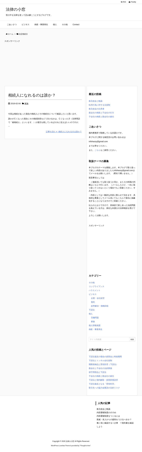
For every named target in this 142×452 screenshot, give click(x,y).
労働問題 (95, 317)
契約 (93, 302)
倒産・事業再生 (95, 329)
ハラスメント (94, 290)
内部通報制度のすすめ (106, 412)
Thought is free (85, 445)
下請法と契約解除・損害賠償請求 (103, 380)
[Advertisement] (71, 62)
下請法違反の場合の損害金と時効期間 (105, 356)
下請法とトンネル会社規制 (100, 360)
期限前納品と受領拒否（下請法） (103, 364)
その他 (92, 282)
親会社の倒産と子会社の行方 (101, 113)
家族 (26, 103)
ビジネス (93, 294)
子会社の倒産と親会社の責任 (101, 116)
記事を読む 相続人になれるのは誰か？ (64, 131)
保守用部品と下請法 (97, 372)
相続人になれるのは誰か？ (32, 95)
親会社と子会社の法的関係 (100, 368)
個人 (91, 314)
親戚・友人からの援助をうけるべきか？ (114, 419)
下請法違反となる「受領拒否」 (102, 384)
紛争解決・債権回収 (99, 306)
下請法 (92, 310)
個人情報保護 (94, 325)
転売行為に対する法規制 (99, 105)
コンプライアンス (96, 286)
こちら (97, 150)
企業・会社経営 (98, 298)
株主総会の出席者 (96, 109)
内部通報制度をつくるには (108, 416)
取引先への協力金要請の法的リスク (104, 388)
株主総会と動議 (95, 101)
